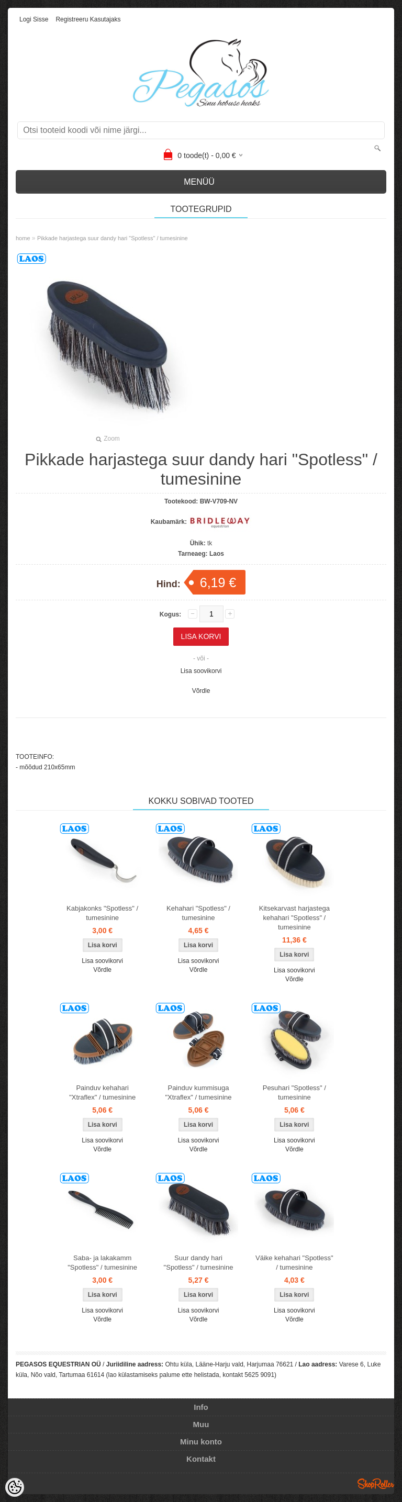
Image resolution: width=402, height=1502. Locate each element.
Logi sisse (33, 19)
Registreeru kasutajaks (87, 19)
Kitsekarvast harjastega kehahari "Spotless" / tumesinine (294, 917)
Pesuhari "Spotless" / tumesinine (294, 1092)
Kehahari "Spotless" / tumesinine (198, 913)
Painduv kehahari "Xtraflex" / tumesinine (102, 1092)
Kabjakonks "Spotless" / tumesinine (102, 913)
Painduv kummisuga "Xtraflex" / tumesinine (198, 1092)
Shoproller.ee (376, 1483)
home (23, 238)
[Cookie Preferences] (14, 1487)
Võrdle (201, 690)
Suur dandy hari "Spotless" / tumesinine (198, 1262)
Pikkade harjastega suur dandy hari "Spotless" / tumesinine (112, 238)
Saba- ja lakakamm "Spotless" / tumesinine (102, 1262)
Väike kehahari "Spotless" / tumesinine (294, 1262)
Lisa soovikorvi (201, 671)
